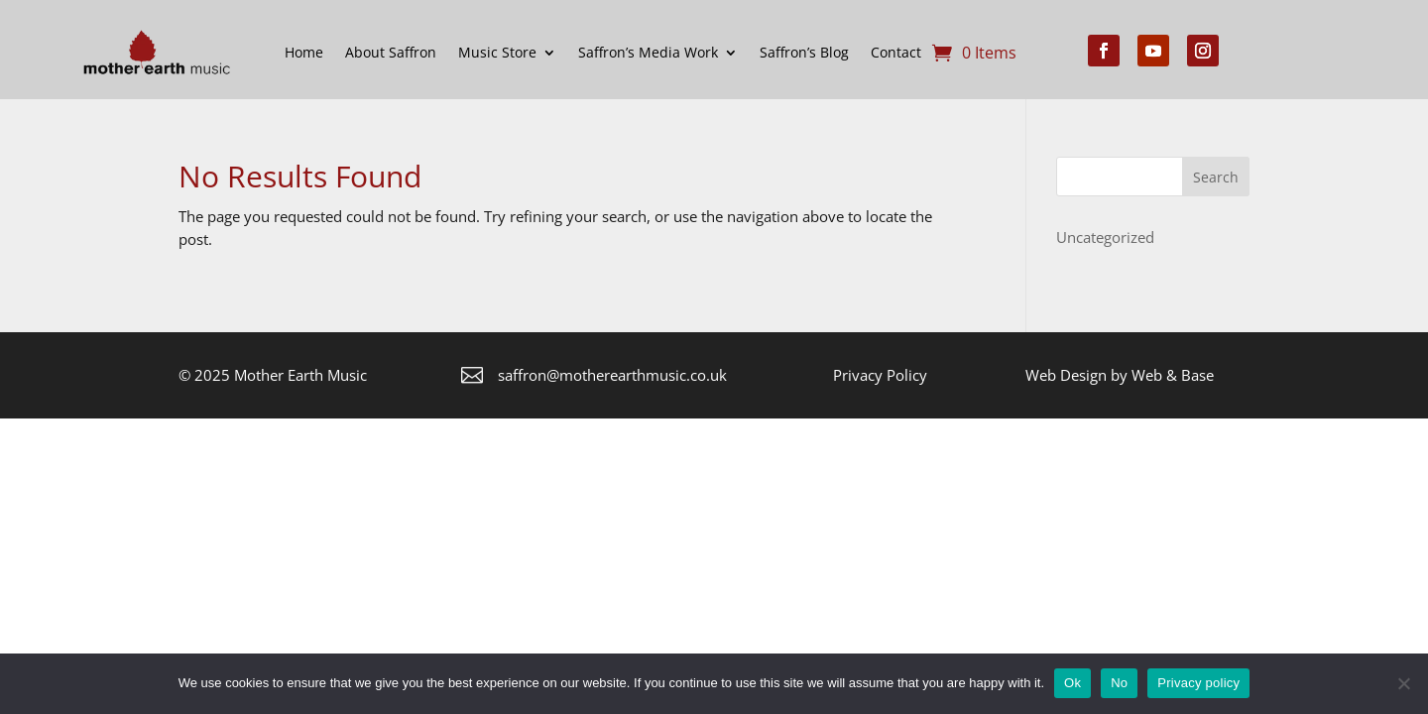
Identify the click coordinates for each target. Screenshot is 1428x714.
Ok (1072, 682)
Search (1216, 177)
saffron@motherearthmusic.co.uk (612, 375)
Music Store (497, 52)
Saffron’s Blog (804, 52)
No (1119, 682)
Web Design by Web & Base (1119, 375)
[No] (1403, 683)
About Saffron (390, 52)
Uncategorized (1105, 237)
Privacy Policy (880, 375)
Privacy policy (1198, 682)
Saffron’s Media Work (648, 52)
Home (304, 52)
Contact (896, 52)
